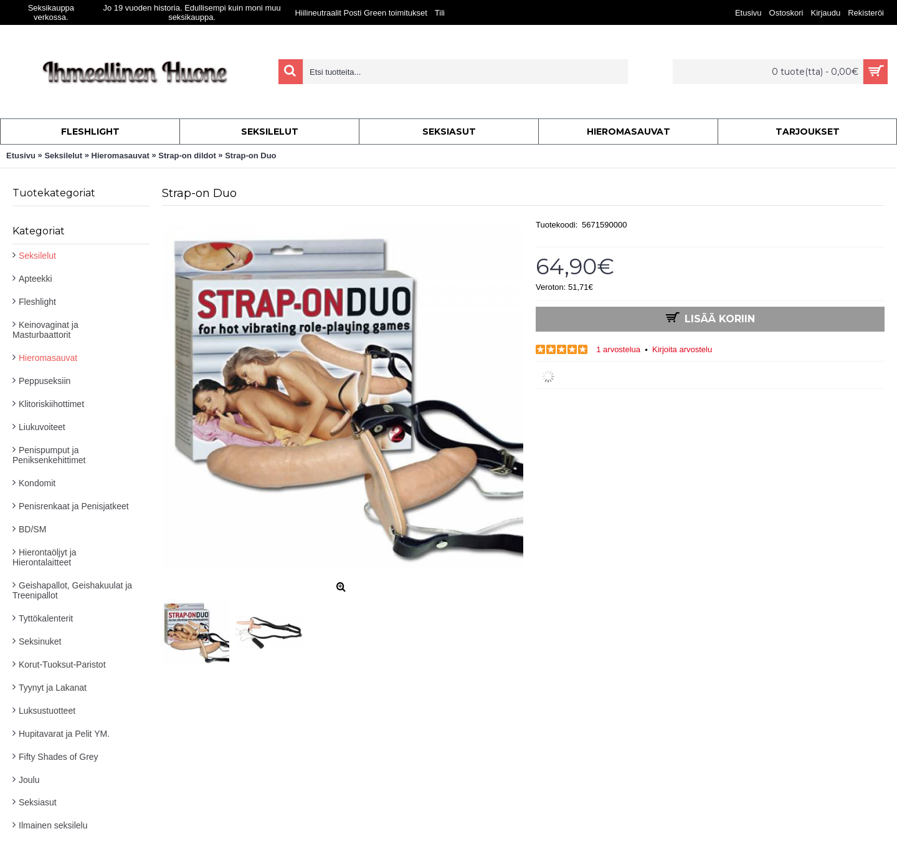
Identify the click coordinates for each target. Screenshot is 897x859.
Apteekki (35, 279)
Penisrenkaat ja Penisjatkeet (74, 506)
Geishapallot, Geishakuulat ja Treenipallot (72, 590)
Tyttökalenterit (46, 618)
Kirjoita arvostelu (682, 349)
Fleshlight (37, 302)
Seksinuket (40, 641)
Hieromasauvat (48, 358)
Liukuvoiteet (42, 427)
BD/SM (32, 529)
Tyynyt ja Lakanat (53, 688)
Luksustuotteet (47, 711)
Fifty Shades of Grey (58, 757)
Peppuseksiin (44, 381)
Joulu (29, 780)
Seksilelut (37, 256)
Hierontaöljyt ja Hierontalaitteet (44, 557)
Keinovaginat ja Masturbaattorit (45, 330)
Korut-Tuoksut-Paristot (62, 664)
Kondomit (37, 483)
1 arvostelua (618, 349)
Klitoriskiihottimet (51, 404)
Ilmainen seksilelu (53, 825)
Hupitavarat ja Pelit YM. (64, 734)
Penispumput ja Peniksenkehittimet (49, 455)
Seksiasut (38, 802)
